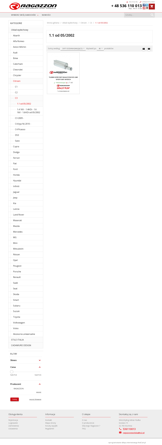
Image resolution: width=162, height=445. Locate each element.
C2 (16, 92)
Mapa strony (50, 423)
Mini (15, 243)
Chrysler (17, 75)
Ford (15, 169)
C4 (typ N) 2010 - (23, 123)
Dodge (16, 152)
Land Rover (18, 214)
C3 (16, 98)
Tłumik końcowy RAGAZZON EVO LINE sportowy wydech (63, 78)
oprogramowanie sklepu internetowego (123, 443)
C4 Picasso (20, 129)
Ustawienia (13, 428)
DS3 (17, 135)
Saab (15, 282)
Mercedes (18, 231)
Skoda (16, 294)
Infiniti (16, 186)
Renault (17, 277)
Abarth (16, 35)
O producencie (88, 423)
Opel (15, 260)
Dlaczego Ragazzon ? (91, 426)
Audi (15, 52)
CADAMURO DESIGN (21, 345)
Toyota (16, 317)
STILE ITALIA (17, 339)
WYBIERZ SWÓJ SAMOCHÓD (23, 15)
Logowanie (13, 423)
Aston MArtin (19, 46)
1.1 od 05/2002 (24, 103)
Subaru (16, 305)
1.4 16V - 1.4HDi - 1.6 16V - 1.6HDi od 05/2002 (28, 111)
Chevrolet (18, 69)
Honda (16, 174)
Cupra (16, 146)
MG (14, 237)
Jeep (15, 197)
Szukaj (14, 399)
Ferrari (16, 157)
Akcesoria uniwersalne (24, 334)
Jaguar (16, 192)
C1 (16, 86)
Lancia (16, 209)
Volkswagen (19, 322)
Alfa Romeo (18, 41)
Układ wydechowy (19, 29)
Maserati (17, 220)
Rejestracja (13, 420)
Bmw (15, 58)
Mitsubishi (18, 248)
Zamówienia (13, 426)
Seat (15, 288)
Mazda (16, 226)
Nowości (46, 15)
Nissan (16, 254)
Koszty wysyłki (51, 426)
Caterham (18, 63)
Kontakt (48, 420)
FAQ (84, 428)
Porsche (17, 271)
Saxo (17, 140)
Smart (16, 300)
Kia (14, 203)
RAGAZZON (19, 388)
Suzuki (16, 311)
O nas (84, 420)
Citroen (16, 81)
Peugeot (17, 265)
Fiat (15, 163)
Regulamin (49, 428)
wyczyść (38, 392)
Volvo (16, 328)
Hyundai (17, 180)
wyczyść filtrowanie (35, 399)
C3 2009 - (19, 118)
